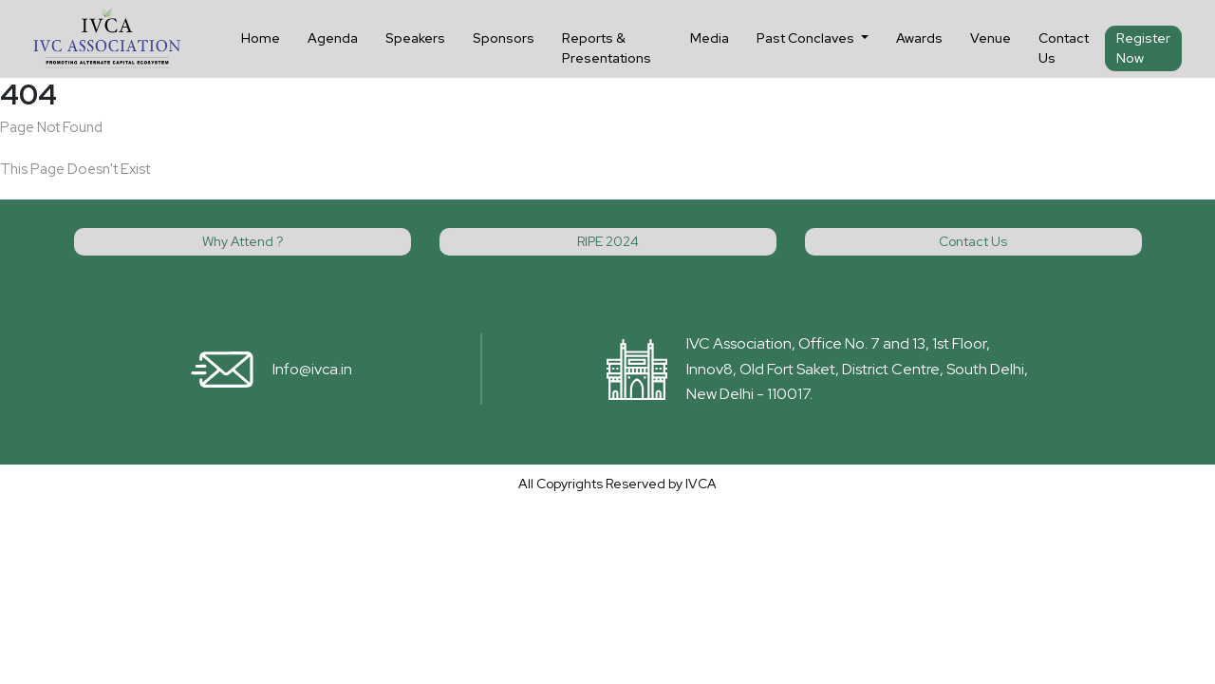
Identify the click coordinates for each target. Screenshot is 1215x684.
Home (260, 38)
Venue (990, 38)
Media (709, 38)
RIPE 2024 (608, 241)
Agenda (333, 38)
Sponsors (503, 38)
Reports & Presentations (606, 47)
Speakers (415, 38)
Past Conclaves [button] (807, 38)
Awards (919, 38)
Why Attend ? (242, 241)
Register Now (1143, 47)
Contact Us (1063, 47)
